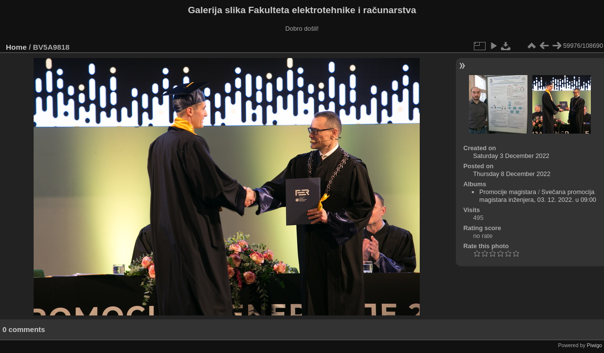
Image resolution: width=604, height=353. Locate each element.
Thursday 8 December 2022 (511, 173)
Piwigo (594, 345)
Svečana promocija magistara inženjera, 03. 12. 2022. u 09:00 (537, 195)
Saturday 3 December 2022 (511, 155)
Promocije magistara (507, 192)
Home (16, 47)
